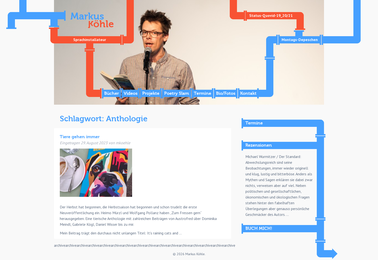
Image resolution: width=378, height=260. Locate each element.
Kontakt (248, 93)
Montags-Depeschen (300, 39)
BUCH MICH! (258, 228)
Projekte (150, 93)
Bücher (111, 93)
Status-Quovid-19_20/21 (271, 15)
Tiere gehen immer (80, 136)
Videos (130, 93)
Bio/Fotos (225, 93)
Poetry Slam (176, 93)
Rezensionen (258, 145)
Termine (202, 93)
